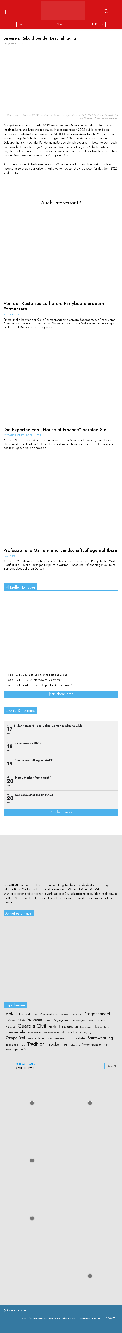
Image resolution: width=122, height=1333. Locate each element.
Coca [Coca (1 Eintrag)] (36, 1015)
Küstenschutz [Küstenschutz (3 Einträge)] (35, 1032)
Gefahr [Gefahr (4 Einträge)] (100, 1020)
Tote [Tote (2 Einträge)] (23, 1045)
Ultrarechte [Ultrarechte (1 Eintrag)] (75, 1045)
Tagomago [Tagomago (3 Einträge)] (12, 1044)
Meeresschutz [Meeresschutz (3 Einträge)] (51, 1032)
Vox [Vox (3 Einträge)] (106, 1044)
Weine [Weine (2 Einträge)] (24, 1049)
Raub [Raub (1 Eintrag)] (50, 1039)
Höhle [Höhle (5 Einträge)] (53, 1026)
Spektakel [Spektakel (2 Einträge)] (80, 1038)
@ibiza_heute (25, 1064)
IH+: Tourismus (11, 314)
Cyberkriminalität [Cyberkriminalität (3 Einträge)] (49, 1014)
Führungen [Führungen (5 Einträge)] (78, 1020)
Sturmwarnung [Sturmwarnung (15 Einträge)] (100, 1038)
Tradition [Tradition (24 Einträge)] (36, 1044)
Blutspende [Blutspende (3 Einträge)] (25, 1014)
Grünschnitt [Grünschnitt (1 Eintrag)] (10, 1027)
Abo (59, 24)
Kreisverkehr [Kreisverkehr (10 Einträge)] (16, 1032)
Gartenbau (10, 556)
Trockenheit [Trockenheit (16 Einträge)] (57, 1044)
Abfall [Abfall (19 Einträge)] (11, 1014)
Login (22, 24)
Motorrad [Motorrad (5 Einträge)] (67, 1032)
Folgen (111, 1066)
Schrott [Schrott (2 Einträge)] (69, 1038)
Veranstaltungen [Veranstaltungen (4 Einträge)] (91, 1044)
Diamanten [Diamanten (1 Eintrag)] (65, 1015)
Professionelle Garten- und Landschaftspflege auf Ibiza (60, 550)
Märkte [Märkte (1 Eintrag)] (79, 1033)
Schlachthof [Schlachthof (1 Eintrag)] (59, 1039)
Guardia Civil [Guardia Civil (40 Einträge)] (32, 1026)
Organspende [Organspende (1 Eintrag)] (89, 1033)
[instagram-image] (32, 1102)
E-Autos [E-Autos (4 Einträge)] (10, 1020)
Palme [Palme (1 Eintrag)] (30, 1039)
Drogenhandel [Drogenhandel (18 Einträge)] (96, 1014)
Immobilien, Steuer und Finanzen (22, 435)
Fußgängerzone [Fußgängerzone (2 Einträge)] (61, 1020)
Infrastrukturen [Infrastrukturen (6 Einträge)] (68, 1026)
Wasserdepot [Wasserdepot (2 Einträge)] (12, 1049)
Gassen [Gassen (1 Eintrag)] (91, 1021)
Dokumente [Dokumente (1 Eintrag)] (76, 1015)
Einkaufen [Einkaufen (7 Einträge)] (24, 1020)
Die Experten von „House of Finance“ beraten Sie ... (58, 429)
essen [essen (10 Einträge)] (37, 1020)
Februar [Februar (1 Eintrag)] (48, 1021)
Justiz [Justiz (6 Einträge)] (98, 1026)
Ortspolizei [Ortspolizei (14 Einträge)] (15, 1038)
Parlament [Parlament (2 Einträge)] (40, 1038)
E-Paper (98, 24)
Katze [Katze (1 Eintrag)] (106, 1027)
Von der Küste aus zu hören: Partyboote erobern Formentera (54, 306)
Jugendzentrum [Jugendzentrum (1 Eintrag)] (86, 1027)
